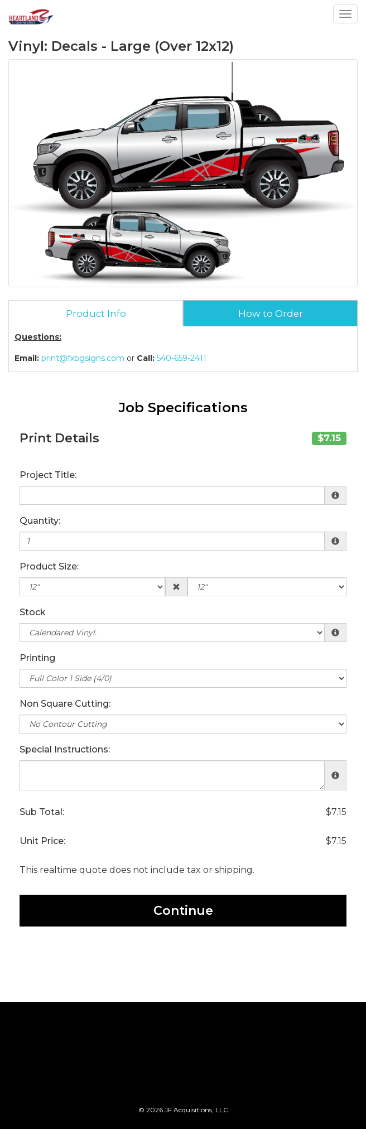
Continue (183, 910)
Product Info (96, 313)
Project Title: (48, 475)
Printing (37, 658)
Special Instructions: (65, 749)
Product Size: (49, 566)
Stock (33, 612)
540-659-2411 (181, 358)
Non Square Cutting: (65, 703)
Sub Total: (42, 812)
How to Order (270, 313)
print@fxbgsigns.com (82, 358)
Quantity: (40, 520)
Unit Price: (42, 841)
